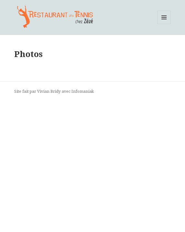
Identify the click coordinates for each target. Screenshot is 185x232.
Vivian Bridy (49, 91)
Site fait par (25, 91)
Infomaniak (82, 91)
